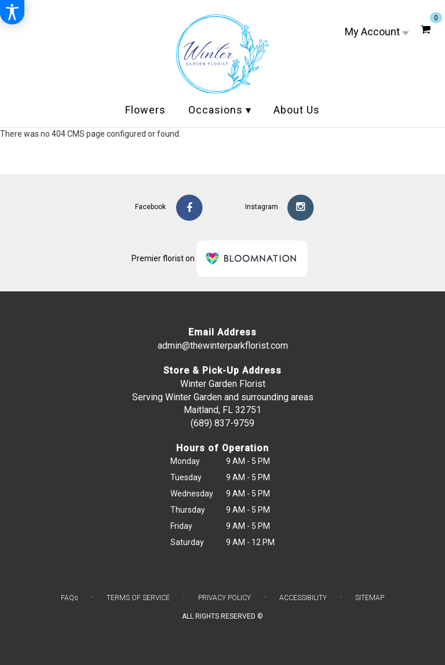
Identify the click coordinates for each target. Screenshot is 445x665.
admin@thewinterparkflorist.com (223, 345)
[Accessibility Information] (12, 12)
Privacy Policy (224, 598)
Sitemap (369, 598)
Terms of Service (138, 598)
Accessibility (303, 598)
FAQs (69, 598)
